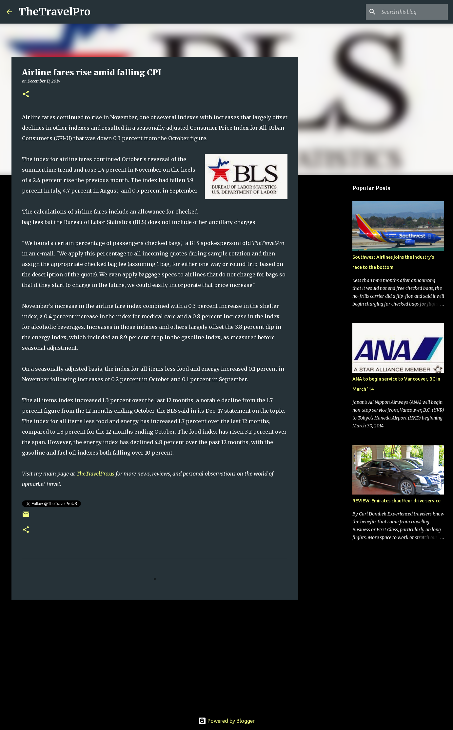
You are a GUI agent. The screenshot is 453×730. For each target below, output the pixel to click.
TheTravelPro (54, 11)
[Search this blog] (413, 12)
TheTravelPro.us (95, 473)
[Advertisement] (155, 655)
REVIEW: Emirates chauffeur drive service (396, 500)
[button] (26, 94)
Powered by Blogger (226, 721)
